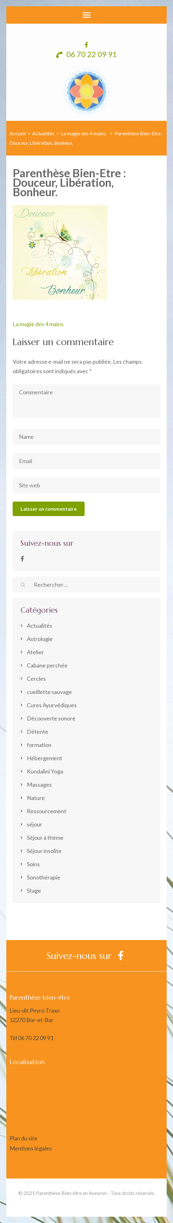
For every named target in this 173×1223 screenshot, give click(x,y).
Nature (36, 797)
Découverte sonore (51, 718)
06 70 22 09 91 (86, 54)
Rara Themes (89, 1202)
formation (39, 744)
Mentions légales (30, 1148)
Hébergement (44, 758)
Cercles (36, 678)
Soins (33, 864)
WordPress (148, 1202)
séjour (34, 824)
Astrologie (40, 638)
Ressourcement (46, 811)
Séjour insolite (44, 850)
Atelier (35, 652)
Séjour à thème (45, 837)
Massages (39, 784)
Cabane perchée (47, 665)
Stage (34, 890)
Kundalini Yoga (45, 771)
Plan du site (23, 1138)
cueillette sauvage (49, 691)
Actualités (43, 133)
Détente (37, 731)
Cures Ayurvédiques (52, 705)
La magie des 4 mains (38, 323)
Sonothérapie (43, 877)
